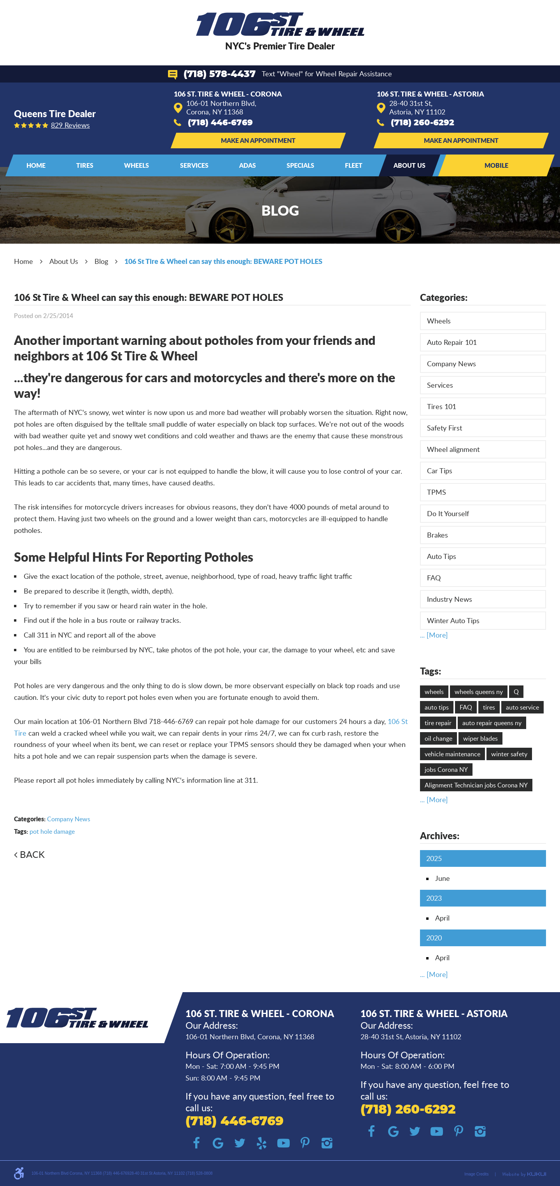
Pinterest (305, 1143)
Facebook (196, 1143)
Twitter (240, 1143)
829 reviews (70, 124)
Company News (68, 819)
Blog (101, 261)
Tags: (430, 671)
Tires (84, 165)
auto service (522, 707)
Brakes (437, 534)
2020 (434, 937)
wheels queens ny (479, 691)
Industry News (449, 599)
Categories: (443, 297)
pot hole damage (52, 831)
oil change (438, 738)
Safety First (444, 427)
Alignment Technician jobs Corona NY (476, 785)
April (442, 917)
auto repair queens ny (492, 723)
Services (194, 165)
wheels (434, 691)
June (442, 878)
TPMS (436, 492)
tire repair (438, 723)
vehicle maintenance (452, 754)
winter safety (509, 754)
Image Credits (476, 1174)
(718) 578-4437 (220, 74)
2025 (434, 858)
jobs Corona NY (446, 769)
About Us (409, 165)
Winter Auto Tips (453, 620)
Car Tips (439, 470)
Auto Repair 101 (452, 342)
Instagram (327, 1143)
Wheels (136, 165)
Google (218, 1143)
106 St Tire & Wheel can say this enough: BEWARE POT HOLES (223, 261)
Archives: (439, 835)
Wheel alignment (453, 449)
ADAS (247, 165)
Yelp (262, 1143)
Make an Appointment (258, 140)
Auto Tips (441, 556)
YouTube (283, 1143)
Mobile (496, 165)
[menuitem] (36, 165)
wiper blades (480, 738)
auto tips (437, 707)
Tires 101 (441, 406)
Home (36, 165)
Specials (300, 165)
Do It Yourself (448, 513)
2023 (434, 898)
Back (32, 854)
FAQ (434, 577)
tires (489, 707)
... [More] (434, 635)
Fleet (353, 165)
